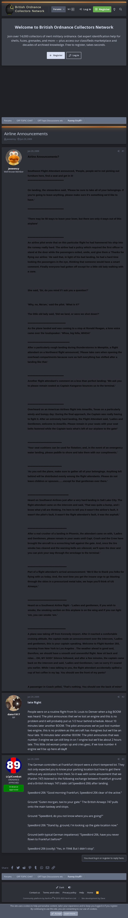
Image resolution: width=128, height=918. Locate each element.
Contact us (34, 892)
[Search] (120, 9)
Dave (103, 898)
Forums (57, 9)
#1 (123, 151)
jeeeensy (11, 139)
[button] (64, 9)
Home (90, 892)
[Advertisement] (64, 92)
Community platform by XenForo (49, 898)
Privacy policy (69, 892)
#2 (123, 696)
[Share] (118, 151)
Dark (60, 887)
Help (81, 892)
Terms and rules (51, 892)
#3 (123, 759)
